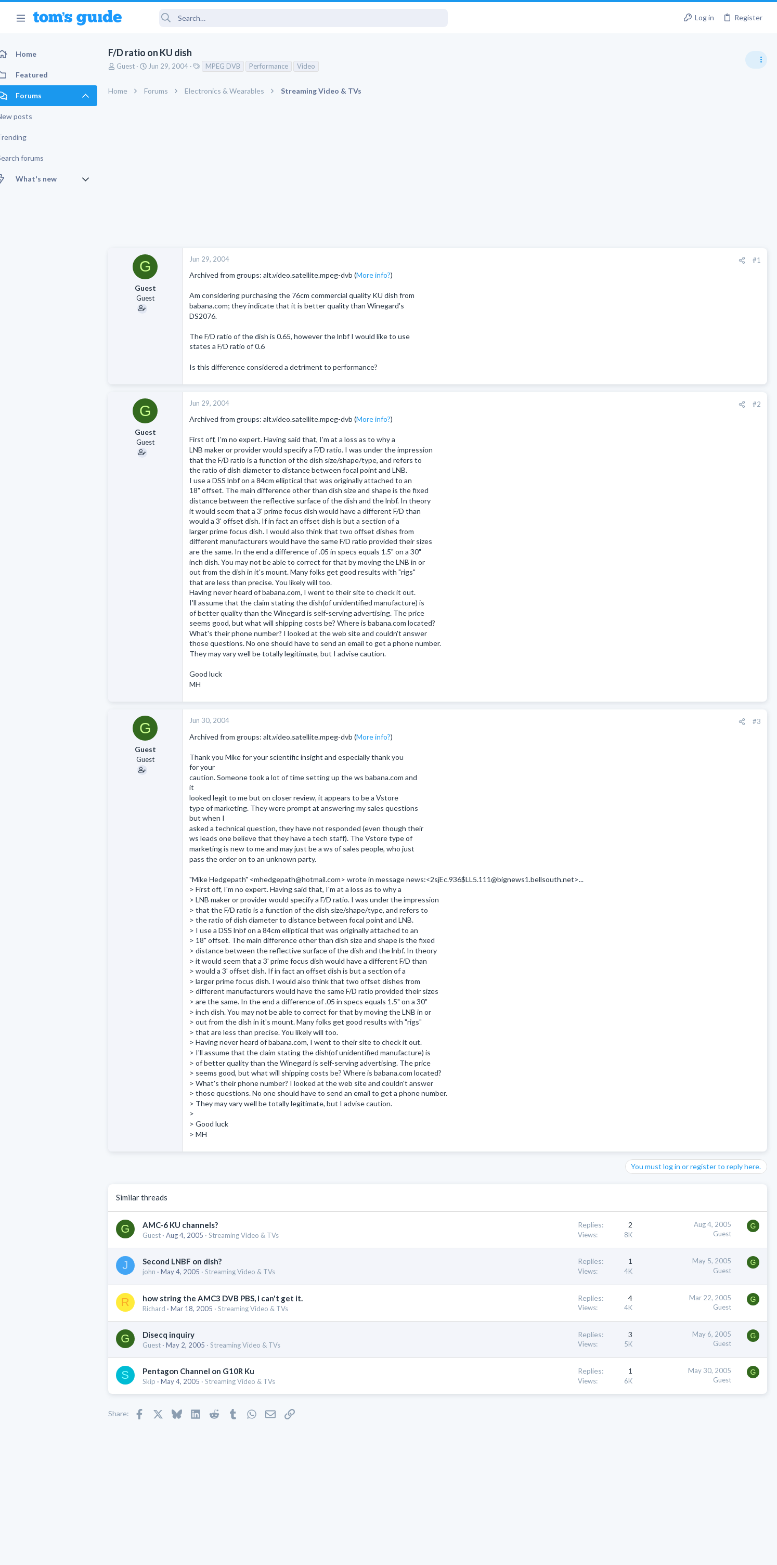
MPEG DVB (234, 66)
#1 (590, 260)
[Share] (575, 260)
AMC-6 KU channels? (191, 1235)
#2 (590, 404)
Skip (160, 1392)
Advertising (276, 1550)
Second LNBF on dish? (193, 1271)
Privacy (415, 1550)
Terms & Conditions (487, 1550)
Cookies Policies (349, 1550)
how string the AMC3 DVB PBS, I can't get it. (234, 1308)
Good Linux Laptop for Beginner (697, 587)
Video (317, 66)
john (160, 1282)
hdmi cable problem (676, 637)
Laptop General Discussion (669, 616)
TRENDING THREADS (645, 565)
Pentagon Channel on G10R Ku (210, 1381)
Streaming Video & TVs (255, 1245)
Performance (280, 66)
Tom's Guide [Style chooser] (692, 1478)
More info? (385, 274)
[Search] (292, 18)
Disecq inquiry (180, 1344)
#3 (590, 721)
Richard (165, 1318)
